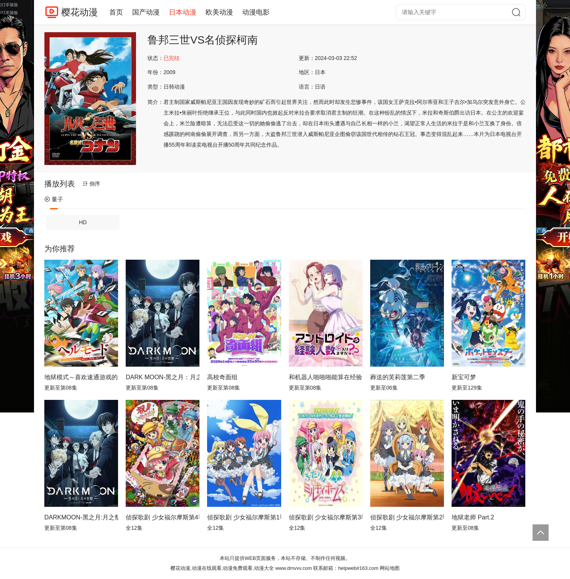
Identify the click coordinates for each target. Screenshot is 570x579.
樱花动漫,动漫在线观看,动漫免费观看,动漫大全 (222, 568)
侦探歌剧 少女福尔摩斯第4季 (162, 517)
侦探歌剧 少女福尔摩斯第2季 (407, 517)
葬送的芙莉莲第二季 (397, 377)
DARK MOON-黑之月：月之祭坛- (162, 377)
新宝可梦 (464, 377)
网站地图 (390, 568)
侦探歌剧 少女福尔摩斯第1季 (244, 517)
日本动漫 (182, 12)
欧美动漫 (219, 12)
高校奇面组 (222, 377)
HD (83, 222)
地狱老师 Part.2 (473, 517)
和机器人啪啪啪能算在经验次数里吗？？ (326, 377)
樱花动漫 (79, 12)
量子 (53, 199)
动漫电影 (256, 12)
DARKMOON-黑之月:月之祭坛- (81, 517)
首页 (116, 12)
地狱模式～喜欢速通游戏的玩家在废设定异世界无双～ (81, 377)
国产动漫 (146, 12)
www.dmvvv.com (293, 568)
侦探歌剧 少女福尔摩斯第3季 (326, 517)
